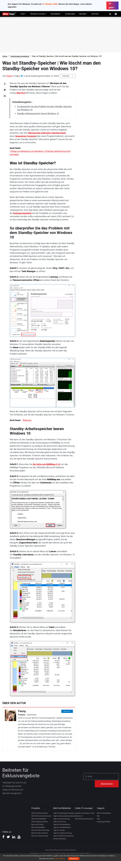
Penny (9, 76)
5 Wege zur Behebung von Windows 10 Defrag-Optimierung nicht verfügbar (40, 153)
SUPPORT (95, 14)
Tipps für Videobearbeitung (62, 827)
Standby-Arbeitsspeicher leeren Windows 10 (38, 113)
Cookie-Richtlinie (59, 858)
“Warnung (26, 420)
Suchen (110, 14)
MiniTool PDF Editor (37, 824)
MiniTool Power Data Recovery (41, 816)
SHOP (23, 14)
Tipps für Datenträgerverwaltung (63, 813)
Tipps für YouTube (59, 830)
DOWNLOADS (70, 14)
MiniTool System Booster (39, 822)
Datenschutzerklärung (52, 850)
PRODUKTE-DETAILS (38, 14)
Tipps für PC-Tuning (59, 822)
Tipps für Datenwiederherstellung (64, 816)
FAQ (98, 816)
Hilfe (98, 819)
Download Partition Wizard (60, 34)
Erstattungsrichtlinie (103, 822)
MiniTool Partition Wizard (39, 813)
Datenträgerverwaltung (19, 56)
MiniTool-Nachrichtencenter (84, 819)
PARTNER (83, 14)
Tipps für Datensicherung (61, 819)
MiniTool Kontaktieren (104, 813)
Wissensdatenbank (59, 839)
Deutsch (66, 76)
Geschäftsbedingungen (68, 850)
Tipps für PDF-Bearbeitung (61, 824)
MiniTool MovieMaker (38, 827)
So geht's (111, 5)
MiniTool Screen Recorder (39, 836)
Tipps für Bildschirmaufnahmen (63, 836)
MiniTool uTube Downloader (40, 830)
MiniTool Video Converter (39, 833)
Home (4, 56)
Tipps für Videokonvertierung (62, 833)
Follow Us (68, 711)
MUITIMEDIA (56, 14)
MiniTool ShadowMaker (38, 819)
